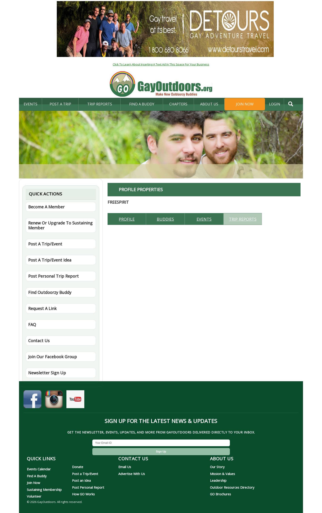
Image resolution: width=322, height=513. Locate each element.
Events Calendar (39, 469)
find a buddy (141, 104)
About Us (209, 104)
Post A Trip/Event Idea (49, 260)
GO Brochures (220, 494)
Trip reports (242, 219)
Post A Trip (60, 104)
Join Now (245, 104)
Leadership (218, 480)
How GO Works (83, 494)
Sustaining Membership (44, 489)
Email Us (124, 467)
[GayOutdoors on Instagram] (54, 400)
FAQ (32, 324)
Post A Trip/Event (45, 244)
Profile (127, 219)
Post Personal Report (88, 487)
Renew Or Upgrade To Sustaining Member (60, 225)
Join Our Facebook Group (52, 356)
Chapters (178, 104)
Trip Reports (99, 104)
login (274, 104)
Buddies (165, 219)
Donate (77, 467)
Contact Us (39, 340)
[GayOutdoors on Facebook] (32, 400)
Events (30, 104)
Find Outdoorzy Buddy (49, 292)
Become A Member (46, 206)
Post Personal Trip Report (53, 276)
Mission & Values (222, 473)
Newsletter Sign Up (47, 372)
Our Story (217, 467)
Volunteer (34, 496)
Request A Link (42, 308)
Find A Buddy (37, 476)
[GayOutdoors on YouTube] (75, 400)
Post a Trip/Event (85, 473)
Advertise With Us (131, 473)
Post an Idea (81, 480)
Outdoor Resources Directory (232, 487)
